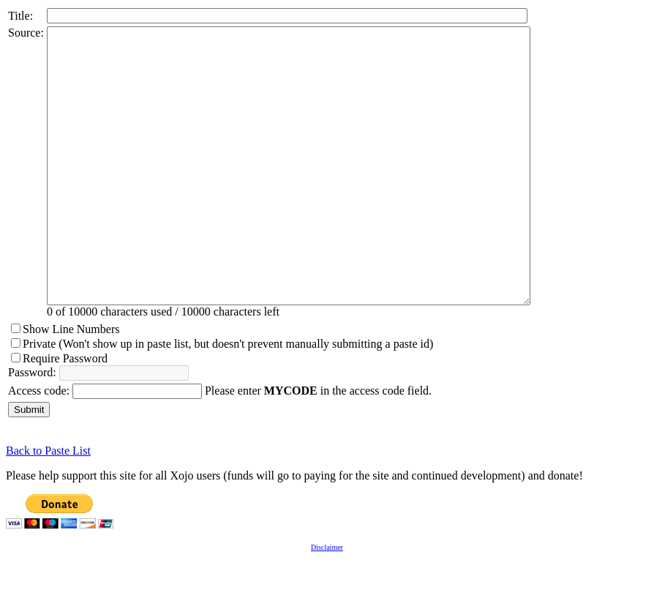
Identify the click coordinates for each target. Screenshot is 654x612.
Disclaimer (327, 602)
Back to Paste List (48, 505)
